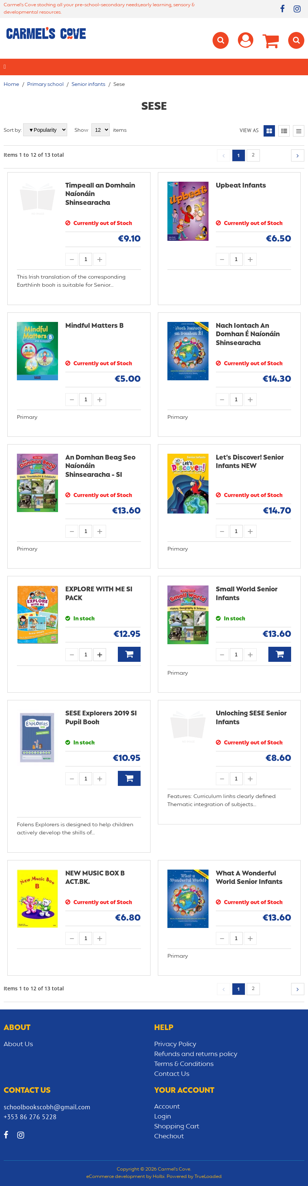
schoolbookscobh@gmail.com (47, 1107)
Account (167, 1107)
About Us (18, 1044)
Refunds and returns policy (196, 1054)
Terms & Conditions (184, 1064)
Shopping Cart (176, 1126)
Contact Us (171, 1074)
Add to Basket (129, 654)
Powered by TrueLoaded (194, 1176)
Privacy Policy (175, 1044)
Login (162, 1116)
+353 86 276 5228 (30, 1117)
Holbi (158, 1176)
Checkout (169, 1136)
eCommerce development (115, 1176)
